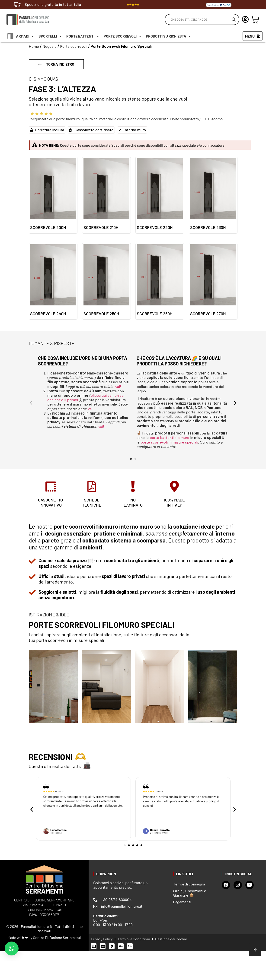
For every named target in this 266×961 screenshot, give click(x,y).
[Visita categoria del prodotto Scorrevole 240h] (53, 281)
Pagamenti (182, 902)
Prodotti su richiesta (168, 36)
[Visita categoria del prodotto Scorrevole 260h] (160, 281)
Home (34, 46)
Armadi (25, 36)
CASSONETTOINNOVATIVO (50, 502)
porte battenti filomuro (169, 437)
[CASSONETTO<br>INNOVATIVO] (50, 486)
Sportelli (50, 36)
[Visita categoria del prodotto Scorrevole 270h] (213, 281)
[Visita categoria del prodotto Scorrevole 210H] (106, 195)
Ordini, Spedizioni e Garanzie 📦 (189, 893)
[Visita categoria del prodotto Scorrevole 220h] (160, 195)
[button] (31, 403)
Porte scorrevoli (122, 36)
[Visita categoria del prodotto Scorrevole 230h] (213, 195)
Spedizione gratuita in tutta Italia (53, 4)
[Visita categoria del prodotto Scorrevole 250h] (106, 281)
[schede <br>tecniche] (92, 486)
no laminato (133, 502)
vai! (118, 386)
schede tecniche (91, 502)
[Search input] (199, 19)
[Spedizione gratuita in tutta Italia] (17, 4)
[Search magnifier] (234, 19)
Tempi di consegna (189, 884)
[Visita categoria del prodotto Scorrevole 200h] (53, 195)
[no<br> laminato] (133, 486)
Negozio (49, 46)
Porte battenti (82, 36)
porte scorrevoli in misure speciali (169, 442)
